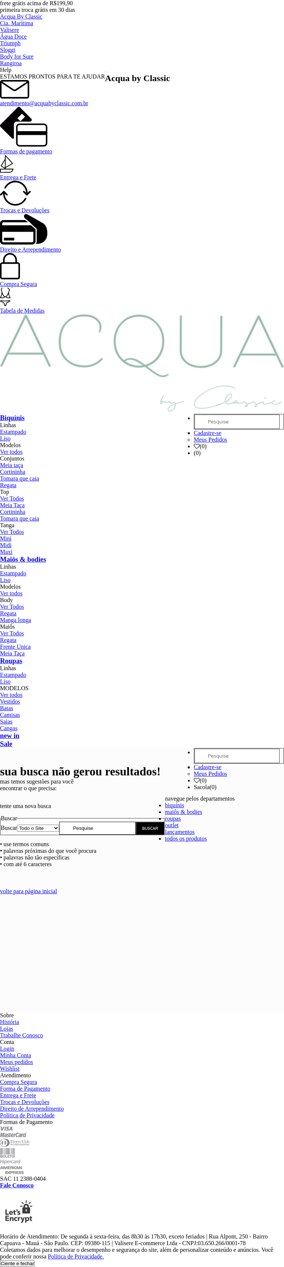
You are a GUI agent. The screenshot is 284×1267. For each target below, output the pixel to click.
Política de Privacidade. (76, 1256)
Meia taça (11, 465)
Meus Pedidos (210, 439)
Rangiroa (11, 63)
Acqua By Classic (21, 16)
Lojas (6, 1028)
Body (6, 600)
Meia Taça (12, 505)
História (9, 1022)
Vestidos (10, 701)
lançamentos (180, 832)
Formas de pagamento (26, 148)
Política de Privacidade (27, 1115)
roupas (173, 818)
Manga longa (15, 620)
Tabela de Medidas (22, 307)
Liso (5, 438)
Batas (6, 708)
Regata (8, 485)
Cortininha (12, 472)
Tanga (7, 525)
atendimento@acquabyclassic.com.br (44, 99)
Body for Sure (17, 56)
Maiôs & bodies (23, 559)
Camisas (10, 715)
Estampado (13, 432)
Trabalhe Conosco (21, 1035)
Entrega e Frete (18, 173)
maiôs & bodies (183, 812)
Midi (5, 545)
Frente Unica (15, 647)
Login (7, 1048)
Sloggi (8, 50)
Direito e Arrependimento (30, 246)
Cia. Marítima (16, 23)
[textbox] (97, 828)
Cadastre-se (208, 433)
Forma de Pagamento (25, 1088)
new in (9, 735)
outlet (171, 825)
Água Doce (13, 36)
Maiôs (7, 626)
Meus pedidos (16, 1062)
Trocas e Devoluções (25, 206)
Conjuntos (12, 458)
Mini (5, 538)
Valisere (9, 30)
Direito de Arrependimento (32, 1108)
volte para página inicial (28, 891)
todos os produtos (186, 838)
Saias (6, 721)
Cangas (8, 728)
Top (4, 492)
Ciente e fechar (17, 1263)
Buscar (9, 828)
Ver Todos (12, 498)
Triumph (10, 43)
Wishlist (10, 1068)
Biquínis (12, 418)
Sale (6, 744)
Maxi (6, 552)
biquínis (174, 805)
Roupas (11, 661)
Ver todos (11, 452)
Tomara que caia (19, 478)
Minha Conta (15, 1055)
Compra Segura (18, 280)
